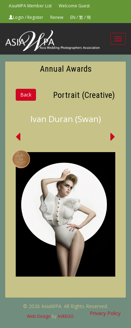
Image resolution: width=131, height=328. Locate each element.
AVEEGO (66, 316)
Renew (56, 17)
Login (18, 17)
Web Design (39, 316)
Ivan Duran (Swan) (65, 118)
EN (72, 17)
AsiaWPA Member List (30, 6)
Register (35, 17)
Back (25, 94)
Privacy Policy (105, 313)
